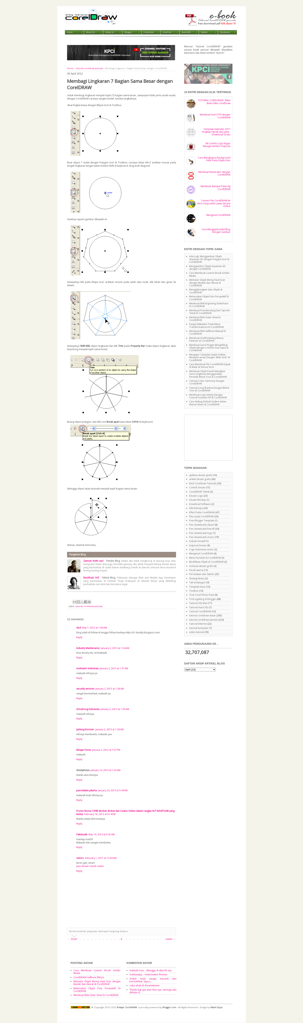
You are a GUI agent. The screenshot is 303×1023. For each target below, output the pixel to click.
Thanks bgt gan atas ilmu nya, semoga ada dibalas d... (153, 991)
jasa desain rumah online (90, 866)
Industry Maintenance (88, 648)
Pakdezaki (81, 834)
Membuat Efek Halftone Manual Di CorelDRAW (207, 332)
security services (85, 688)
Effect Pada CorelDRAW (202, 512)
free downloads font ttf (201, 528)
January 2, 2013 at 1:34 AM (115, 648)
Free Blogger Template (201, 520)
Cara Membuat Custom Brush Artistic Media (209, 274)
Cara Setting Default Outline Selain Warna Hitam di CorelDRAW (207, 403)
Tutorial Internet (198, 623)
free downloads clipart (201, 524)
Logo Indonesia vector (201, 549)
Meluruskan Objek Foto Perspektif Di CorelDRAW (209, 298)
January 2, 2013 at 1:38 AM (109, 688)
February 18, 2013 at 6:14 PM (100, 814)
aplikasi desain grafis (200, 475)
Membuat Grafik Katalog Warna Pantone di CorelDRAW (206, 339)
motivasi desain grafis (201, 566)
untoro (80, 858)
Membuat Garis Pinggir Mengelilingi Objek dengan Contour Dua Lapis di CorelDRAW (208, 347)
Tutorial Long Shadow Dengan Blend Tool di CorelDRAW (209, 389)
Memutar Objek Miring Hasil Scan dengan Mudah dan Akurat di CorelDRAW (207, 282)
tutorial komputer (199, 628)
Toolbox (193, 590)
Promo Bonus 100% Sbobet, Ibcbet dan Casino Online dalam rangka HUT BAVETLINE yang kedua (125, 812)
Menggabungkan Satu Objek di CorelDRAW (205, 291)
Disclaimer (225, 32)
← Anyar (72, 939)
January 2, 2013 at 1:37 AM (114, 668)
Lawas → (170, 939)
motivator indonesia (87, 668)
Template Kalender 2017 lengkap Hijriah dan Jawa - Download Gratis (216, 131)
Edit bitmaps (196, 508)
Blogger (128, 32)
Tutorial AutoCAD (198, 607)
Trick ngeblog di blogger (202, 599)
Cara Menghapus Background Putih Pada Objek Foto (214, 159)
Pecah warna (196, 570)
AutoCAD (186, 32)
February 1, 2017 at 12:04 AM (101, 858)
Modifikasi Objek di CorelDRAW (206, 561)
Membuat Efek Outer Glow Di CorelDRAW (205, 319)
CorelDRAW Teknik (199, 491)
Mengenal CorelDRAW (218, 215)
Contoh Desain (197, 487)
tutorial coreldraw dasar (202, 615)
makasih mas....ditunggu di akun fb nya (150, 970)
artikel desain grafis (200, 479)
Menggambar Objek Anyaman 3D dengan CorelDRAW (207, 268)
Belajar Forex (83, 750)
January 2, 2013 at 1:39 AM (115, 709)
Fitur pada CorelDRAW (201, 516)
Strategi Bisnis (196, 578)
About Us (90, 32)
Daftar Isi (109, 32)
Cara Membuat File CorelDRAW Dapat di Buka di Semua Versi (209, 366)
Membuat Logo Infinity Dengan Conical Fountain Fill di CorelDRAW (208, 396)
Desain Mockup (197, 499)
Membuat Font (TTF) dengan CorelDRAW (215, 116)
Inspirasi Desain (198, 545)
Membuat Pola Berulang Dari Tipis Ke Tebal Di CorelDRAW (209, 312)
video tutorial (196, 632)
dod (78, 627)
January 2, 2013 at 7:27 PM (106, 750)
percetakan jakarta (86, 790)
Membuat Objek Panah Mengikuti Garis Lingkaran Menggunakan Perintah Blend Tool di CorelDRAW (208, 374)
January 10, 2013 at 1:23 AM (105, 770)
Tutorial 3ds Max (198, 603)
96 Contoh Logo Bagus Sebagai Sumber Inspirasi (216, 145)
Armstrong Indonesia (88, 709)
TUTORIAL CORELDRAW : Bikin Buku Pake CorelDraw (214, 102)
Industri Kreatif (197, 541)
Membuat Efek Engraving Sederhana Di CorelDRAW (208, 305)
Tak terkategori (197, 582)
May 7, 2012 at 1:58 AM (94, 627)
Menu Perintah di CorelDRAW (205, 557)
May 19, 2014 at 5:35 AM (102, 834)
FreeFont (167, 32)
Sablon (204, 32)
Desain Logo (196, 495)
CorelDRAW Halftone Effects (88, 977)
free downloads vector (201, 537)
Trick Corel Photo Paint (201, 594)
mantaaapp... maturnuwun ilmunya (148, 974)
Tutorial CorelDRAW (200, 611)
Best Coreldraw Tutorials (202, 483)
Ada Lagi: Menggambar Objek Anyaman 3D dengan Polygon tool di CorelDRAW (209, 259)
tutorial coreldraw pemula (89, 68)
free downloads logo (200, 533)
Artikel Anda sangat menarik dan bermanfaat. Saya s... (153, 980)
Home (70, 32)
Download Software (200, 504)
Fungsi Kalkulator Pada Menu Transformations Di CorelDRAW (206, 325)
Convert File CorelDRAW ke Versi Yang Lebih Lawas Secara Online (213, 203)
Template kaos (197, 586)
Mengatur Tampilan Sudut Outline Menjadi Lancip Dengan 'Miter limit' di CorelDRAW (209, 357)
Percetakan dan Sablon (201, 574)
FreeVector (149, 32)
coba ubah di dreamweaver (144, 985)
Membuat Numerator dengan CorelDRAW (214, 173)
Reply (79, 637)
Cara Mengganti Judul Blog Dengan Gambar (216, 231)
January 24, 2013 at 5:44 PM (113, 790)
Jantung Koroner (85, 729)
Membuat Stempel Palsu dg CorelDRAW (215, 188)
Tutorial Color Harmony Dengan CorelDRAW (206, 382)
